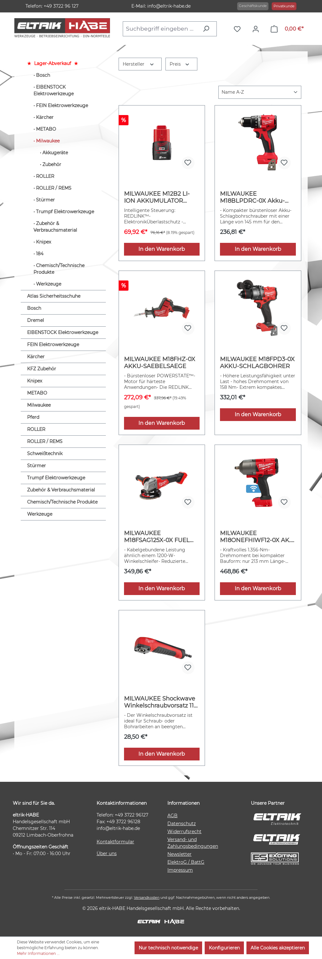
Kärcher (45, 117)
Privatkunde (284, 6)
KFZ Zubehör (41, 369)
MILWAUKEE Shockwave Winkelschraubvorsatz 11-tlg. (160, 702)
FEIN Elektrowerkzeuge (62, 105)
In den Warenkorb (161, 249)
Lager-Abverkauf (52, 63)
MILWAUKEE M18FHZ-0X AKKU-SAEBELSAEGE (159, 363)
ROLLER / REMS (53, 188)
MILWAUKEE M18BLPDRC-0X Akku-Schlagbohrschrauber (252, 197)
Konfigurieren (224, 948)
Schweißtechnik (44, 453)
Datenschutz (181, 823)
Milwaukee (48, 141)
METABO (46, 129)
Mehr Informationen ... (38, 953)
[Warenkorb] (287, 29)
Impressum (180, 870)
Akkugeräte (55, 153)
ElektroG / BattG (185, 862)
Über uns (107, 853)
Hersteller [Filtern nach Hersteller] (139, 63)
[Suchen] (208, 28)
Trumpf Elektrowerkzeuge (65, 211)
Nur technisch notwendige (168, 948)
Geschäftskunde (253, 6)
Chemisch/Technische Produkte (58, 269)
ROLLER (45, 176)
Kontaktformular (115, 842)
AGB (172, 815)
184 (39, 254)
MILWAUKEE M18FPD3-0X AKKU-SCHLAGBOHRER (257, 363)
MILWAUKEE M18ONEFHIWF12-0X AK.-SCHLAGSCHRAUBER (256, 537)
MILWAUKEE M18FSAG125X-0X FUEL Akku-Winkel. (157, 537)
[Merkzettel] (239, 29)
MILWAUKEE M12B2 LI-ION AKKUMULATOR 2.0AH (157, 197)
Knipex (43, 242)
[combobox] (161, 28)
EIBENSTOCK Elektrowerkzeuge (53, 90)
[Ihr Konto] (257, 29)
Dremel (35, 320)
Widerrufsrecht (184, 831)
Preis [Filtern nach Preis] (180, 63)
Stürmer (45, 200)
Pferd (33, 417)
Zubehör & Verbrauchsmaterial (55, 227)
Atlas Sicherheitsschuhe (53, 296)
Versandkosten (146, 897)
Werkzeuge (48, 284)
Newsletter (179, 854)
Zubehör (51, 164)
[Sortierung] (259, 92)
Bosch (43, 75)
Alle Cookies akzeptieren (278, 948)
